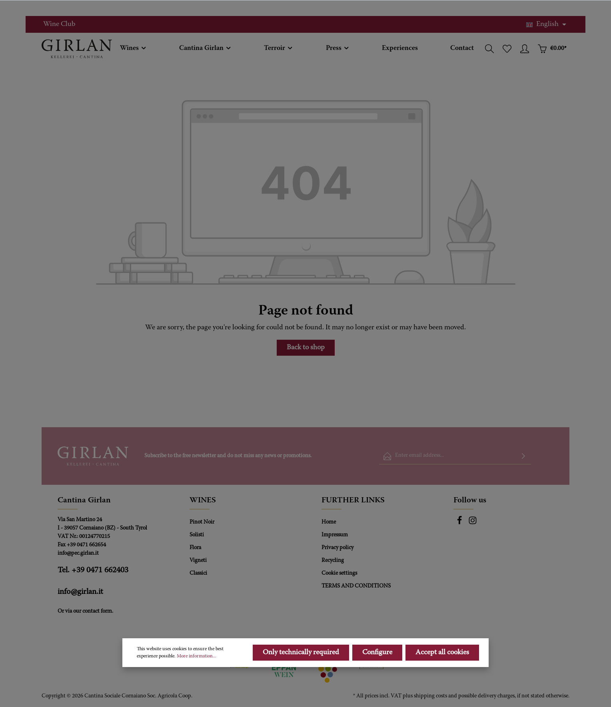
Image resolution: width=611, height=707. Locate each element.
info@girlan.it (80, 592)
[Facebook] (460, 523)
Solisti (197, 535)
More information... (196, 674)
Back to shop (306, 347)
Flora (195, 548)
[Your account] (525, 49)
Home (328, 522)
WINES (203, 500)
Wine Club (59, 24)
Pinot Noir (202, 522)
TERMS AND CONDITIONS (356, 586)
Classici (198, 573)
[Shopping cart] (551, 49)
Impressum (334, 535)
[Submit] (523, 456)
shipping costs (430, 696)
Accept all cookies (442, 670)
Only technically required (301, 670)
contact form (97, 611)
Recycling (332, 561)
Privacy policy (337, 548)
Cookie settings (339, 573)
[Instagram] (472, 523)
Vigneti (198, 561)
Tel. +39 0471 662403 (93, 570)
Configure (377, 670)
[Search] (489, 49)
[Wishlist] (507, 49)
